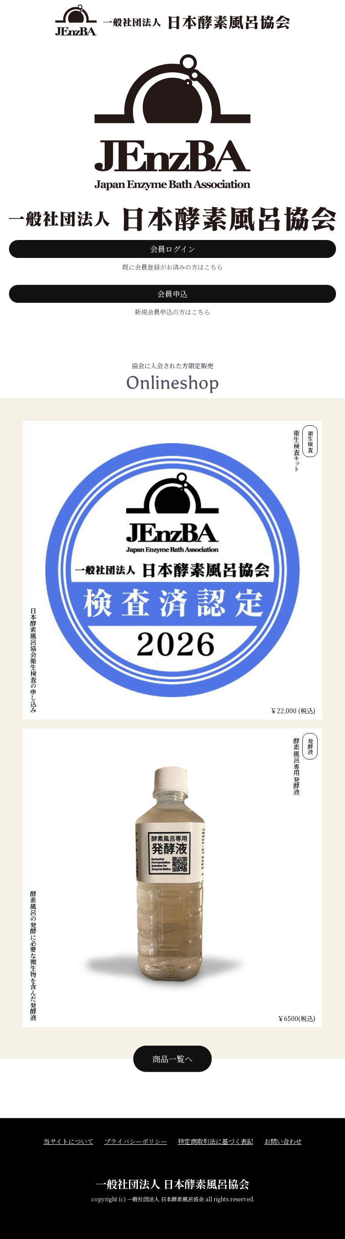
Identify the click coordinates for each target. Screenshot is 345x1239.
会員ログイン (172, 248)
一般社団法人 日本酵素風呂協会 (172, 1183)
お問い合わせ (283, 1141)
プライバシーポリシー (135, 1141)
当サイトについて (68, 1141)
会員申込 (172, 293)
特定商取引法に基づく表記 (215, 1141)
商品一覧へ (172, 1058)
